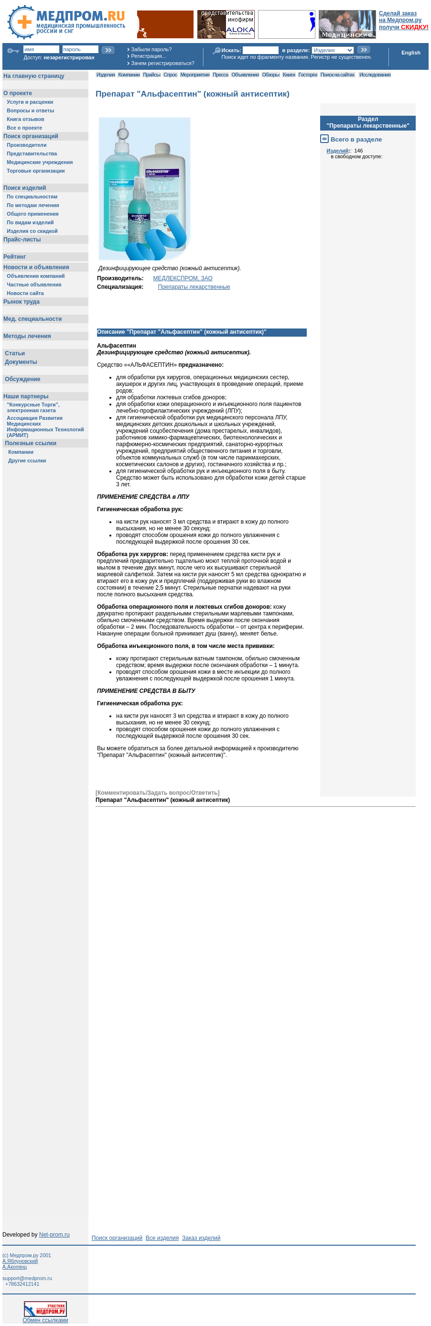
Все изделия (162, 1238)
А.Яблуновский (20, 1261)
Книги (289, 74)
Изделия (106, 74)
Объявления (244, 74)
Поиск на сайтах (338, 74)
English (410, 52)
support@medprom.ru (27, 1278)
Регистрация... (148, 56)
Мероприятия (195, 74)
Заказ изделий (201, 1238)
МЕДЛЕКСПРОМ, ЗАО (183, 278)
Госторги (308, 74)
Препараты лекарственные (194, 287)
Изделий (338, 150)
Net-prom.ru (54, 1234)
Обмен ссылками (45, 1318)
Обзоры (270, 74)
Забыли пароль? (151, 49)
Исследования (374, 74)
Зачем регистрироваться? (162, 63)
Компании (128, 74)
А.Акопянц (14, 1267)
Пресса (220, 74)
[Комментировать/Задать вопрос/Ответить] (157, 792)
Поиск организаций (117, 1238)
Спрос (170, 74)
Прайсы (151, 74)
